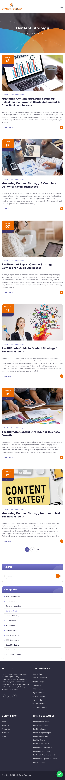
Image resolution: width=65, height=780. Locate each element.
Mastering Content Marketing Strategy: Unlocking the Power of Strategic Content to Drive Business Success (31, 102)
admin (6, 94)
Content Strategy (17, 94)
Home (23, 33)
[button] (60, 774)
